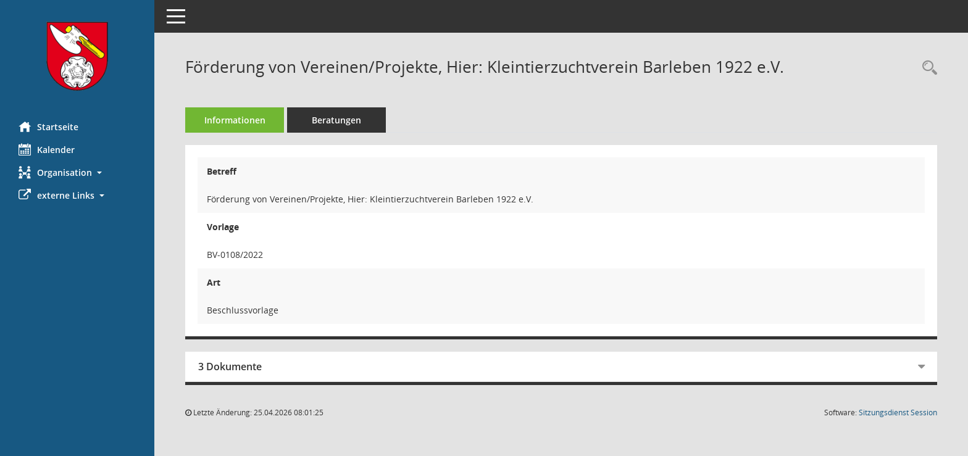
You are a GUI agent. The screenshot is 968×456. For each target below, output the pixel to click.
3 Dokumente (230, 366)
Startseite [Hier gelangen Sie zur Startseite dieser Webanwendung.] (48, 126)
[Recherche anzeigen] (926, 68)
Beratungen (336, 120)
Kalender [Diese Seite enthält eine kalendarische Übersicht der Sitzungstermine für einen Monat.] (47, 149)
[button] (77, 172)
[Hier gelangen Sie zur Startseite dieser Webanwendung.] (77, 56)
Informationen (234, 120)
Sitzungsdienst (898, 412)
